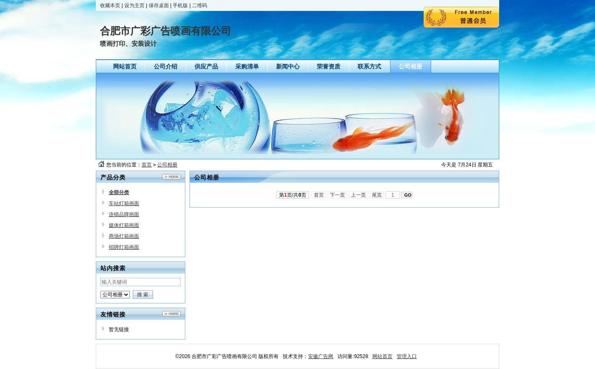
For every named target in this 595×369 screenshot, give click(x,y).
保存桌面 (159, 5)
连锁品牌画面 (124, 214)
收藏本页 (110, 5)
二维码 (199, 5)
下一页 (338, 195)
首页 (147, 165)
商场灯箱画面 (124, 236)
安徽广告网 (320, 356)
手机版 (180, 5)
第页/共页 (292, 195)
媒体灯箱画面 (124, 225)
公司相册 (167, 165)
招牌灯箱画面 (124, 247)
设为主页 (134, 5)
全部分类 (119, 192)
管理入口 (407, 356)
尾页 (377, 195)
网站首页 (382, 356)
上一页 (359, 195)
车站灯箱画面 (124, 203)
